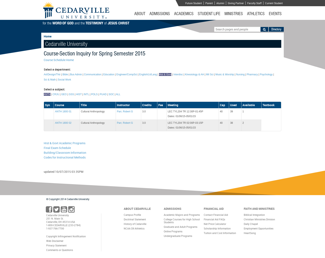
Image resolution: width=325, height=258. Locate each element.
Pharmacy (252, 74)
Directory (276, 29)
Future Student (193, 3)
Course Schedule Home (59, 60)
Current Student (274, 3)
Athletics (256, 13)
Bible (65, 74)
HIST (79, 94)
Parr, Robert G (125, 111)
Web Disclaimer (54, 240)
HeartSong (250, 233)
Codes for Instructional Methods (65, 157)
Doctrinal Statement (135, 219)
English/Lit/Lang (148, 74)
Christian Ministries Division (259, 219)
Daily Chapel (251, 224)
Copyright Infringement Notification (66, 236)
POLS (94, 94)
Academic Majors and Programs (182, 214)
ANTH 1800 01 (63, 111)
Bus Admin (76, 74)
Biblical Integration (254, 214)
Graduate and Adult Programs (180, 226)
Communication (92, 74)
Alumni (220, 3)
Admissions (159, 13)
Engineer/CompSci (126, 74)
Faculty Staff (254, 3)
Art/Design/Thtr (52, 74)
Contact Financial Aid (216, 214)
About (139, 13)
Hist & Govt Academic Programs (64, 143)
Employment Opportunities (258, 228)
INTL (86, 94)
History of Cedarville (135, 224)
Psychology (266, 74)
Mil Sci (209, 74)
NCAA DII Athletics (134, 228)
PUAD (103, 94)
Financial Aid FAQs (214, 219)
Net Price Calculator (215, 224)
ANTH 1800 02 (63, 122)
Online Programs (173, 231)
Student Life (209, 13)
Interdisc (178, 74)
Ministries (233, 13)
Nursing (240, 74)
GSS (71, 94)
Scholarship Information (217, 228)
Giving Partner (236, 3)
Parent (209, 3)
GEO (64, 94)
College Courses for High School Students (182, 221)
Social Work (64, 79)
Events (275, 13)
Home (47, 36)
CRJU (55, 94)
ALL (118, 94)
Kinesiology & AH (194, 74)
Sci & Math (50, 79)
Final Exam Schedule (57, 148)
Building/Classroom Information (65, 153)
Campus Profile (132, 214)
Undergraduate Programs (178, 236)
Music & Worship (224, 74)
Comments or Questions (59, 250)
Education (108, 74)
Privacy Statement (56, 245)
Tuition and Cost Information (220, 233)
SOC (111, 94)
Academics (184, 13)
